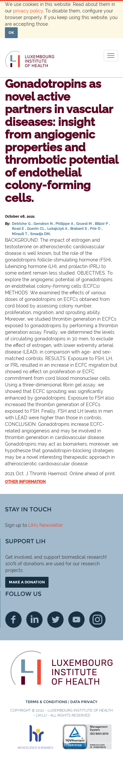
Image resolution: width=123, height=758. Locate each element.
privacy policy (28, 10)
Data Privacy (83, 701)
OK (11, 32)
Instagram (97, 619)
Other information (25, 481)
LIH (31, 525)
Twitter (55, 619)
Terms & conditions (47, 701)
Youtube (76, 619)
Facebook (13, 619)
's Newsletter (49, 525)
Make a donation (27, 582)
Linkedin (34, 619)
